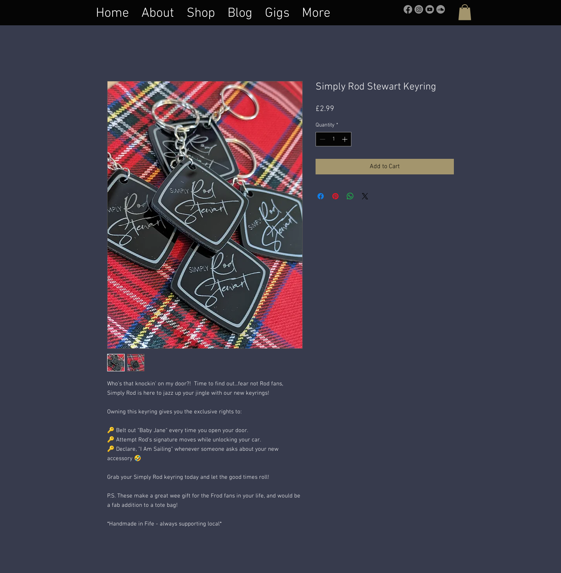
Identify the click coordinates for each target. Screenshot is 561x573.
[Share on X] (365, 196)
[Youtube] (429, 9)
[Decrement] (321, 139)
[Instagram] (419, 9)
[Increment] (345, 139)
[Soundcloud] (440, 9)
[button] (464, 12)
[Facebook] (408, 9)
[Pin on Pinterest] (335, 196)
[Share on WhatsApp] (350, 196)
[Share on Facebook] (320, 196)
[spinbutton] (333, 139)
